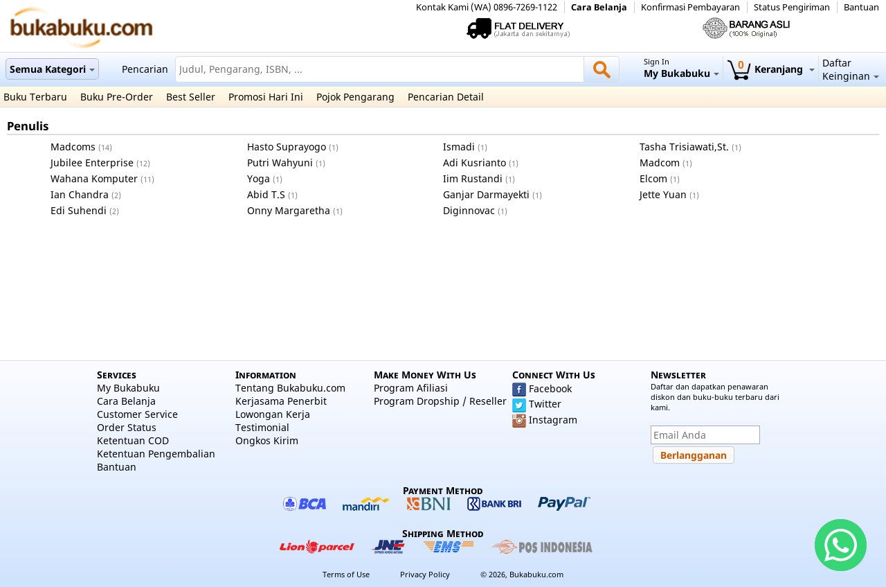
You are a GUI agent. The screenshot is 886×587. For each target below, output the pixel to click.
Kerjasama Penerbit (281, 401)
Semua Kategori (52, 69)
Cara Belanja (599, 7)
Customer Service (137, 414)
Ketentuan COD (133, 440)
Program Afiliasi (411, 387)
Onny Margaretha (288, 210)
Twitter (545, 403)
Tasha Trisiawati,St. (684, 146)
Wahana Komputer (94, 178)
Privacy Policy (425, 574)
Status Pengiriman (792, 7)
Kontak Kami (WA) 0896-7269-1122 (486, 7)
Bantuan (861, 7)
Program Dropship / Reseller (440, 401)
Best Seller (190, 96)
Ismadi (459, 146)
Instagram (553, 419)
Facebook (550, 388)
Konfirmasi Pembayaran (690, 7)
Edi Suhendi (79, 210)
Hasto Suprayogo (286, 146)
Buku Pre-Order (116, 96)
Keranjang (771, 69)
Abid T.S (266, 194)
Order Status (126, 427)
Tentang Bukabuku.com (290, 387)
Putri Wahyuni (280, 162)
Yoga (258, 178)
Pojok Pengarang (355, 96)
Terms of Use (346, 574)
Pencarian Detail (446, 96)
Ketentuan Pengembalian (156, 453)
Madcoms (73, 146)
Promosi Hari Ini (265, 96)
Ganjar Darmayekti (486, 194)
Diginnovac (469, 210)
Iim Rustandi (473, 178)
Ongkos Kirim (266, 440)
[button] (693, 455)
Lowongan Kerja (272, 414)
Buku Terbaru (35, 96)
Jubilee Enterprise (92, 162)
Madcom (660, 162)
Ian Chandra (80, 194)
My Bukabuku (128, 387)
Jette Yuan (663, 194)
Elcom (653, 178)
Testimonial (262, 427)
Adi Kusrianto (474, 162)
